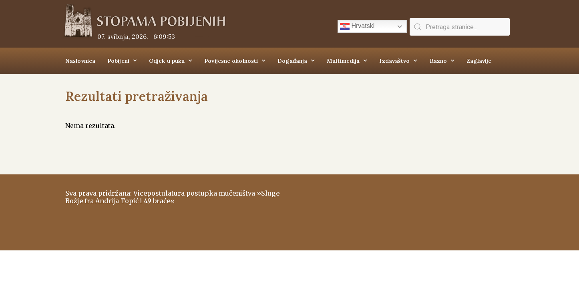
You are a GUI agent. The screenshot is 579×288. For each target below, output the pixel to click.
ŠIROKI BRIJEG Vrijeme (404, 208)
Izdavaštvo (398, 61)
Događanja (296, 61)
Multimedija (347, 61)
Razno (442, 61)
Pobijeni (122, 61)
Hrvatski (357, 26)
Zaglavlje (478, 60)
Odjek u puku (170, 61)
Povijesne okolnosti (234, 61)
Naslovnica (80, 60)
